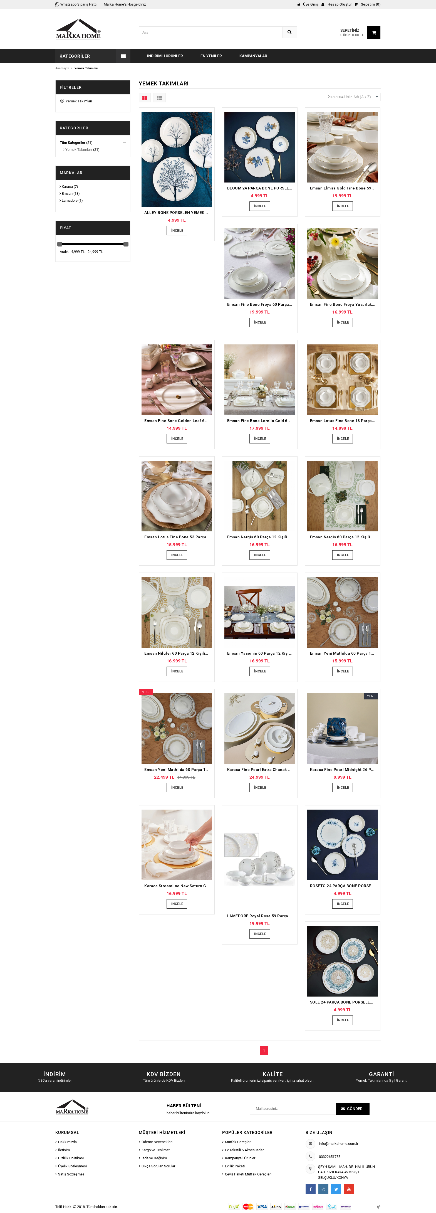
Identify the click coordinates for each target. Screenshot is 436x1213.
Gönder (355, 1108)
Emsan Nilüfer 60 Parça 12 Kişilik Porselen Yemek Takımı (178, 653)
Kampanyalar (253, 56)
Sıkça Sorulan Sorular (158, 1166)
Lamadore (69, 200)
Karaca (66, 186)
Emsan (66, 193)
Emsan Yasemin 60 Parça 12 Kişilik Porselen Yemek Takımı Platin (261, 653)
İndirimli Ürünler (165, 56)
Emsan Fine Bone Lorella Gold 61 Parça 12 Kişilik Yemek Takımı (261, 420)
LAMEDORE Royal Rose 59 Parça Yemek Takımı (261, 916)
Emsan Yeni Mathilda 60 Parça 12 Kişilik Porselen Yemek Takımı (344, 653)
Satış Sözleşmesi (71, 1174)
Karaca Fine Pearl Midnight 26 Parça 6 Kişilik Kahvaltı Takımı (344, 769)
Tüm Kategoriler (72, 142)
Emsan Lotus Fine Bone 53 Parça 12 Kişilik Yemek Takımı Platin (178, 537)
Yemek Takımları (76, 101)
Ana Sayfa (62, 68)
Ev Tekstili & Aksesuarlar (244, 1150)
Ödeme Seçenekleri (157, 1142)
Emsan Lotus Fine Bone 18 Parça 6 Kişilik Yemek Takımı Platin (344, 420)
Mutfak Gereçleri (238, 1142)
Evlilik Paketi (235, 1166)
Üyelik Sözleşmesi (72, 1166)
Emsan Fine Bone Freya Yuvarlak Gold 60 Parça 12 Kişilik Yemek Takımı (344, 304)
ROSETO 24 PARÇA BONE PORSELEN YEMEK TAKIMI (344, 886)
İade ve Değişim (154, 1158)
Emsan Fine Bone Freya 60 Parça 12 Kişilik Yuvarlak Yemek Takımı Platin (261, 304)
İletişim (64, 1150)
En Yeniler (211, 56)
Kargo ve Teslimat (156, 1150)
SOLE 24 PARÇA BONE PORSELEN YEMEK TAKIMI (344, 1002)
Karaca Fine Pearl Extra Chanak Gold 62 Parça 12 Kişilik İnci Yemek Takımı (261, 769)
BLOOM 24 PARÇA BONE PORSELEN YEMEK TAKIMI (261, 188)
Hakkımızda (67, 1142)
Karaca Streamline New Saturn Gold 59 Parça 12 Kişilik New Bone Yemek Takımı (178, 886)
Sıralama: (336, 96)
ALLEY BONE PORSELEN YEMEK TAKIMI (178, 212)
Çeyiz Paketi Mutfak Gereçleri (248, 1174)
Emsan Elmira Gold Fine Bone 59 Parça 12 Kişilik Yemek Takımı (344, 188)
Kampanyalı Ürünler (240, 1158)
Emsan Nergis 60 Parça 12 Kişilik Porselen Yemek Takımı (261, 537)
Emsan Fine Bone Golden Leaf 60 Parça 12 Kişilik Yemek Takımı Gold (178, 420)
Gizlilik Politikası (71, 1158)
